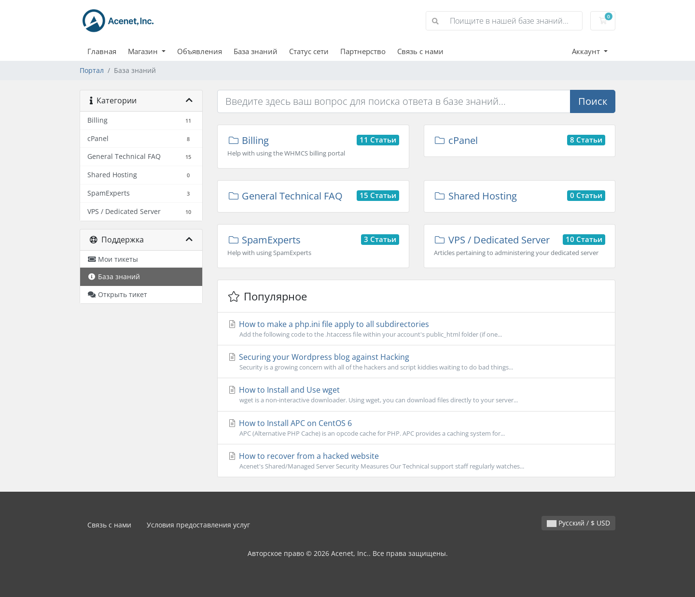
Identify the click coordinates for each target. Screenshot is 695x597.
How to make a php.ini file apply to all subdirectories (416, 329)
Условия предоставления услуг (198, 524)
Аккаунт (587, 51)
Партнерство (363, 51)
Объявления (199, 51)
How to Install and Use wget (416, 394)
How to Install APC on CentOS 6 (416, 428)
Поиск (592, 101)
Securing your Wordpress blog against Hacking (416, 362)
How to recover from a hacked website (416, 461)
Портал (92, 70)
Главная (101, 51)
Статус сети (309, 51)
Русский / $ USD (578, 522)
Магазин (144, 51)
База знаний (256, 51)
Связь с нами (420, 51)
